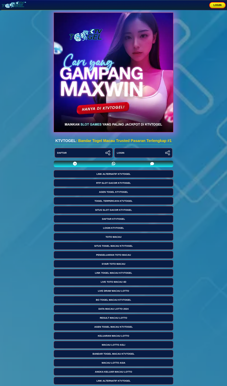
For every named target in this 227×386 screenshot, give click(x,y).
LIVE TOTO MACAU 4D (113, 281)
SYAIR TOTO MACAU (113, 263)
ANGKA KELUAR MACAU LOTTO (113, 371)
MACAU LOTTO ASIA (113, 362)
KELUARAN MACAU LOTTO (113, 335)
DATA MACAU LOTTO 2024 (113, 308)
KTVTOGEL (65, 140)
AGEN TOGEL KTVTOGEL (113, 192)
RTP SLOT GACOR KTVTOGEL (113, 183)
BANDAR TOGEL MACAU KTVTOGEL (113, 353)
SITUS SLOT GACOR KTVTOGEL (113, 210)
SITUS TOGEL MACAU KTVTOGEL (113, 246)
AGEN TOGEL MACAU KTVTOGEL (113, 326)
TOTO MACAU (113, 237)
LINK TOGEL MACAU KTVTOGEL (113, 272)
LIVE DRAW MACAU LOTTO (113, 290)
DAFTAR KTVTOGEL (113, 219)
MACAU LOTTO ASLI (113, 344)
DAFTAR (83, 152)
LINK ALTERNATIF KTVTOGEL (113, 174)
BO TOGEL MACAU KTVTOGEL (113, 299)
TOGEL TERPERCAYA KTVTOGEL (114, 201)
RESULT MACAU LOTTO (113, 317)
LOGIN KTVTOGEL (113, 228)
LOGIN (217, 5)
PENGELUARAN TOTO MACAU (113, 254)
